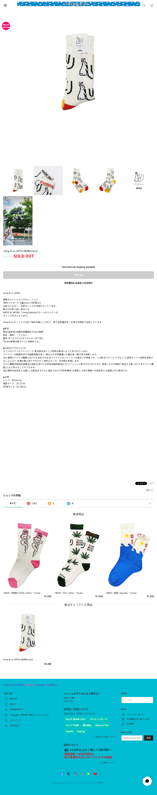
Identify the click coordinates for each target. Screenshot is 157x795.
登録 (149, 738)
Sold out (78, 275)
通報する (149, 490)
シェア (151, 483)
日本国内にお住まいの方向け (78, 283)
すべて (13, 503)
